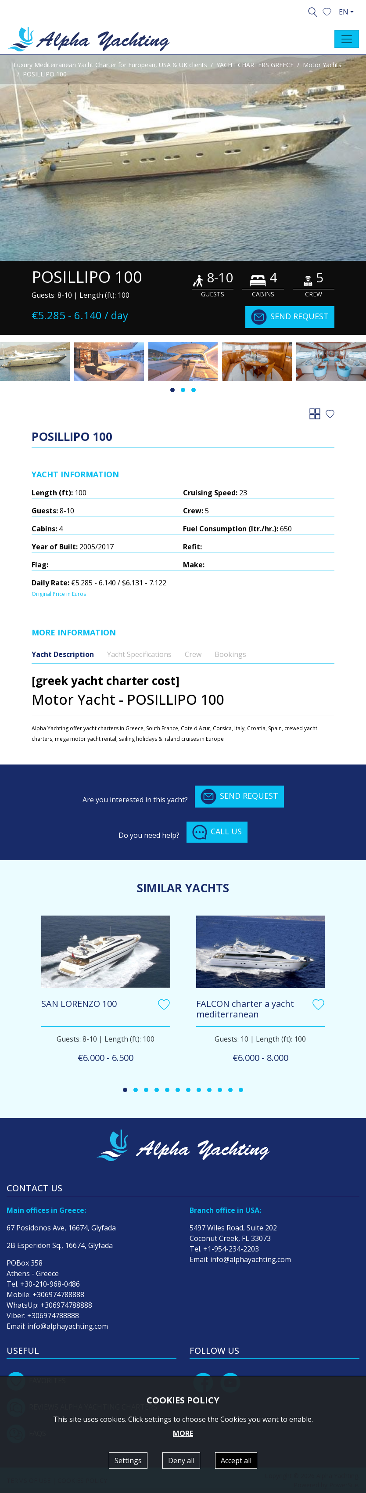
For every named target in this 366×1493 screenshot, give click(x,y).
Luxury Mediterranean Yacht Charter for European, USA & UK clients (110, 65)
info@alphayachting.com (67, 1326)
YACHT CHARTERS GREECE (255, 65)
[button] (327, 11)
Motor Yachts (322, 65)
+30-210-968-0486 (50, 1284)
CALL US (217, 832)
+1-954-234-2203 (231, 1249)
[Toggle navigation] (346, 39)
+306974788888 (58, 1294)
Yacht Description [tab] (63, 654)
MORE (183, 1433)
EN (343, 12)
